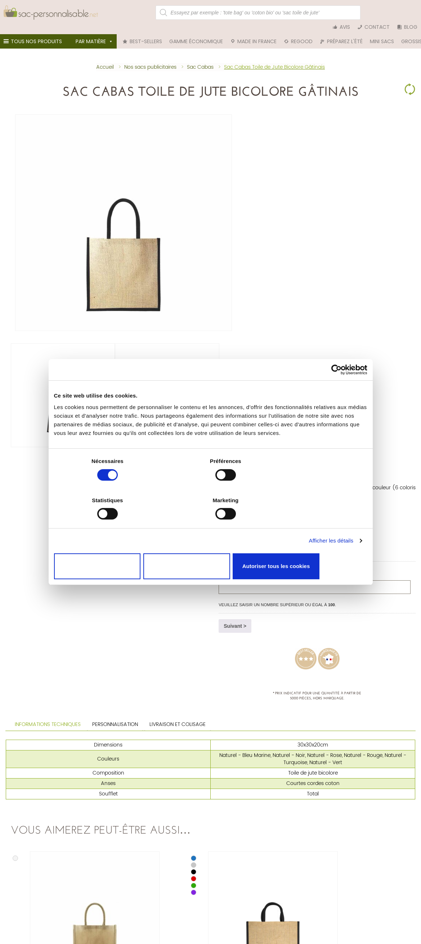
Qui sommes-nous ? (306, 867)
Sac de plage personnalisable (178, 821)
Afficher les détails (331, 525)
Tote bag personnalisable (173, 796)
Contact (377, 12)
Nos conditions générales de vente (182, 867)
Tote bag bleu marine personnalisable (325, 808)
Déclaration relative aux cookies (180, 885)
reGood (302, 32)
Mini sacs (382, 32)
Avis (345, 12)
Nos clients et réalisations (312, 879)
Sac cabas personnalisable (175, 808)
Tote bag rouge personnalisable (319, 802)
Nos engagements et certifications (321, 873)
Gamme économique (196, 32)
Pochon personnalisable (171, 802)
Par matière (94, 32)
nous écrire (64, 872)
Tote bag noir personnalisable (317, 796)
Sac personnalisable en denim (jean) (47, 814)
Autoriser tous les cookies (316, 547)
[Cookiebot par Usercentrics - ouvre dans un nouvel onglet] (335, 393)
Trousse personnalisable (171, 814)
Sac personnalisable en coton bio (43, 802)
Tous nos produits (34, 34)
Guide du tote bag (304, 891)
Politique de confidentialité (174, 879)
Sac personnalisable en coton (38, 796)
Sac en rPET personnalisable (36, 821)
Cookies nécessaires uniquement (105, 547)
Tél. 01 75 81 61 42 (26, 872)
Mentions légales (164, 873)
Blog (410, 12)
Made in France (257, 32)
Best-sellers (146, 32)
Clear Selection (410, 79)
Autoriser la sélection (210, 547)
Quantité (234, 215)
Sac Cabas (232, 108)
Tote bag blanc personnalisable (319, 814)
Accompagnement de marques (318, 885)
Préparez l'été (345, 32)
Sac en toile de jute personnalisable (45, 808)
